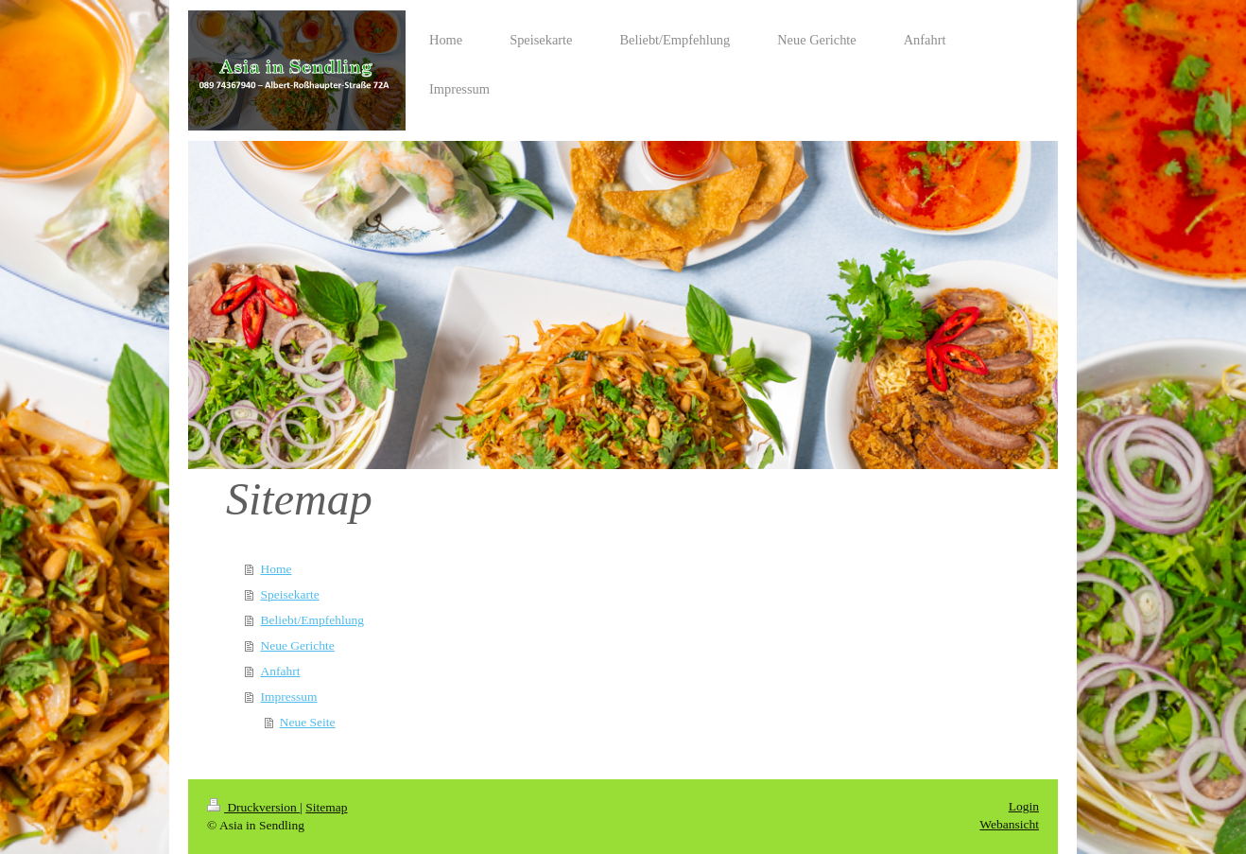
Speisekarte (289, 594)
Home (275, 569)
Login (1024, 806)
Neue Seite (308, 722)
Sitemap (326, 807)
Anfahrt (280, 671)
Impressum (288, 696)
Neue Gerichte (297, 645)
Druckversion (253, 807)
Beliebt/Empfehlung (311, 620)
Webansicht (1009, 824)
